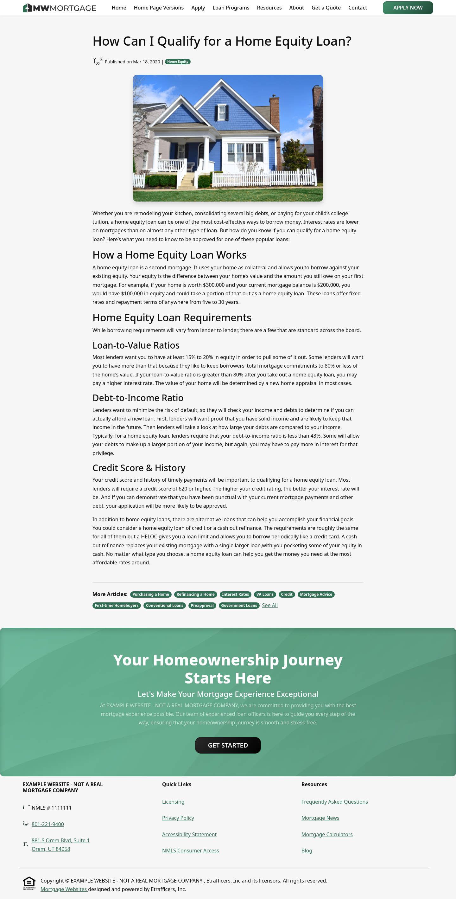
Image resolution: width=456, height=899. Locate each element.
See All (270, 605)
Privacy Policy (178, 817)
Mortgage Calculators (327, 834)
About (296, 7)
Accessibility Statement (189, 834)
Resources (269, 7)
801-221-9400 (48, 824)
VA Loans (265, 594)
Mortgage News (320, 817)
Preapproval (202, 605)
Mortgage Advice (316, 594)
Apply (198, 7)
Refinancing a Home (196, 594)
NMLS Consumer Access (190, 850)
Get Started (228, 745)
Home (119, 7)
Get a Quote (326, 7)
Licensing (173, 801)
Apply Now (408, 7)
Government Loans (239, 605)
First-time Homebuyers (117, 605)
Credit (287, 594)
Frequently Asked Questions (334, 801)
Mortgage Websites (64, 889)
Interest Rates (235, 594)
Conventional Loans (164, 605)
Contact (357, 7)
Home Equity (177, 61)
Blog (306, 850)
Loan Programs (230, 7)
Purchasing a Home (151, 594)
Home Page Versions (159, 7)
